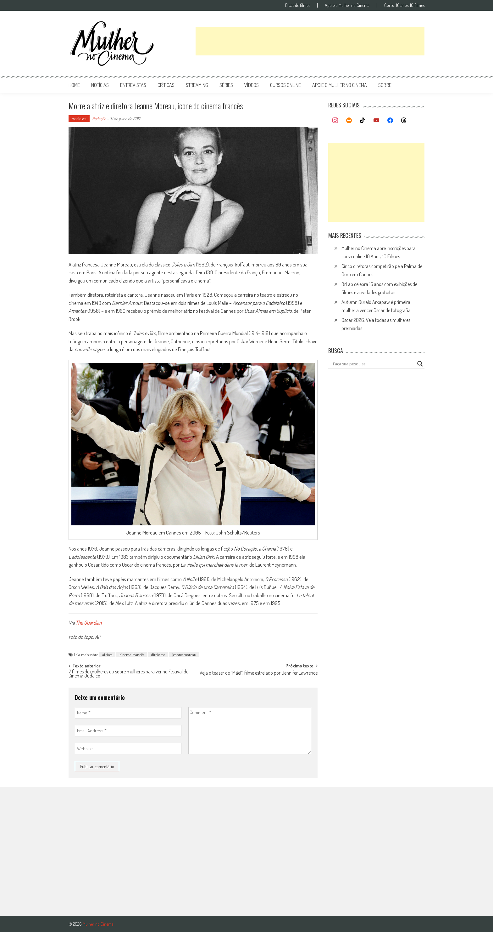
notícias (100, 85)
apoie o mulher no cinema (339, 85)
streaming (197, 85)
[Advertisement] (310, 41)
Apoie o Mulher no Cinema (347, 5)
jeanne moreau (184, 654)
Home (74, 85)
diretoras (158, 654)
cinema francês (131, 654)
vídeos (251, 85)
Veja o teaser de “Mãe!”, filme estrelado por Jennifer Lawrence (259, 673)
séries (226, 85)
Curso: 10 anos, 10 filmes (404, 5)
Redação (99, 118)
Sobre (384, 85)
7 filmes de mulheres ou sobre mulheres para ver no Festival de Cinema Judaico (128, 674)
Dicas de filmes (297, 5)
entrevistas (133, 85)
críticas (166, 85)
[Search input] (373, 363)
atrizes (107, 654)
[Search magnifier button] (420, 363)
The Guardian (88, 622)
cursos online (285, 85)
